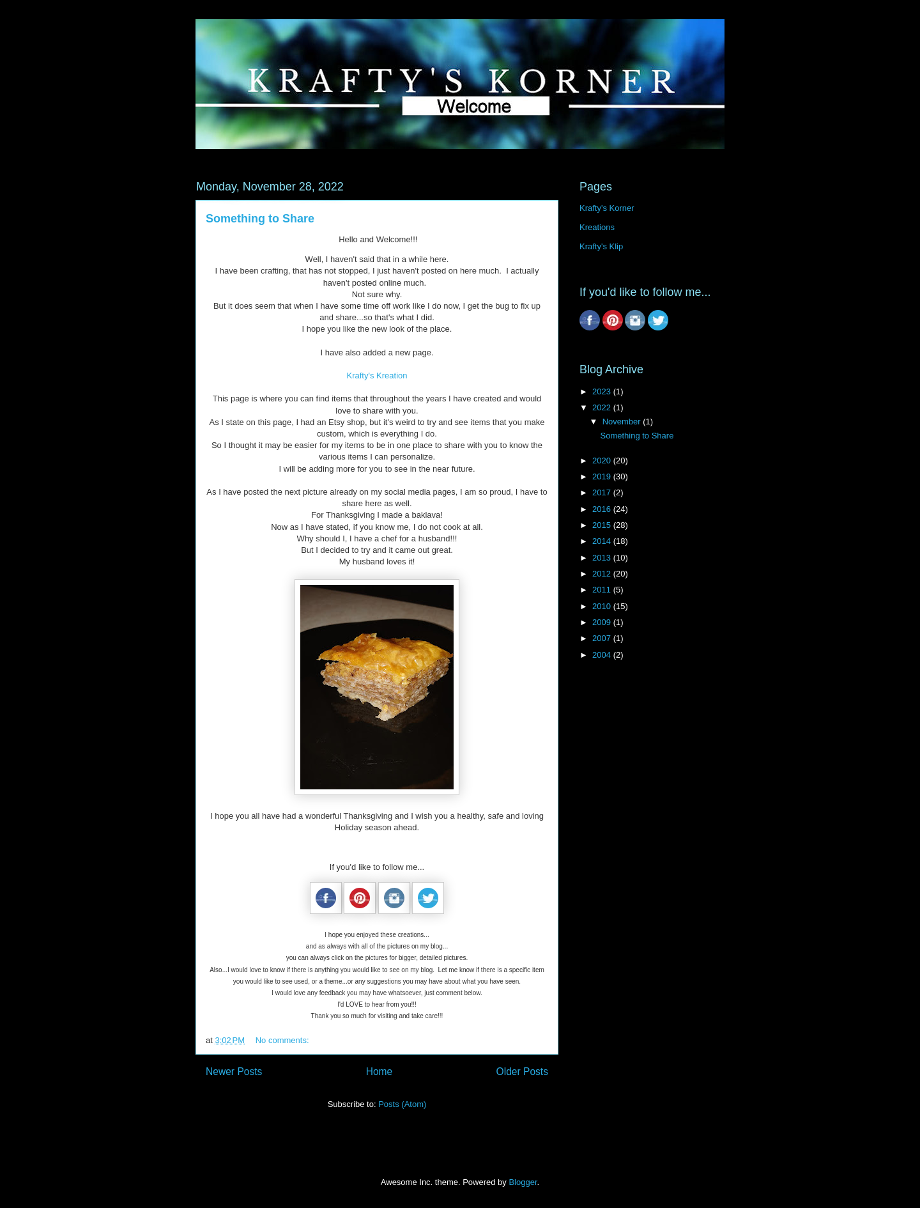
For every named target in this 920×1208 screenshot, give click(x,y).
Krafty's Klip (601, 246)
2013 (602, 557)
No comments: (283, 1040)
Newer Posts (234, 1071)
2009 (602, 622)
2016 (602, 509)
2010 (602, 606)
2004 (602, 655)
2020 (602, 460)
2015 (602, 525)
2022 (602, 407)
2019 (602, 476)
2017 (602, 492)
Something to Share (260, 218)
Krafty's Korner (606, 208)
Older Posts (522, 1071)
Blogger (523, 1182)
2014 (602, 541)
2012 (602, 573)
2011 (602, 589)
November (622, 421)
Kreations (597, 227)
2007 (602, 638)
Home (379, 1071)
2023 (602, 391)
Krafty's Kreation (377, 375)
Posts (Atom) (402, 1104)
